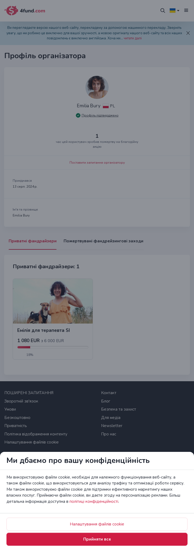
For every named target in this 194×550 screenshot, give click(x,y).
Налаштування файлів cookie (97, 524)
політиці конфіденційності (94, 501)
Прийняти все (97, 539)
